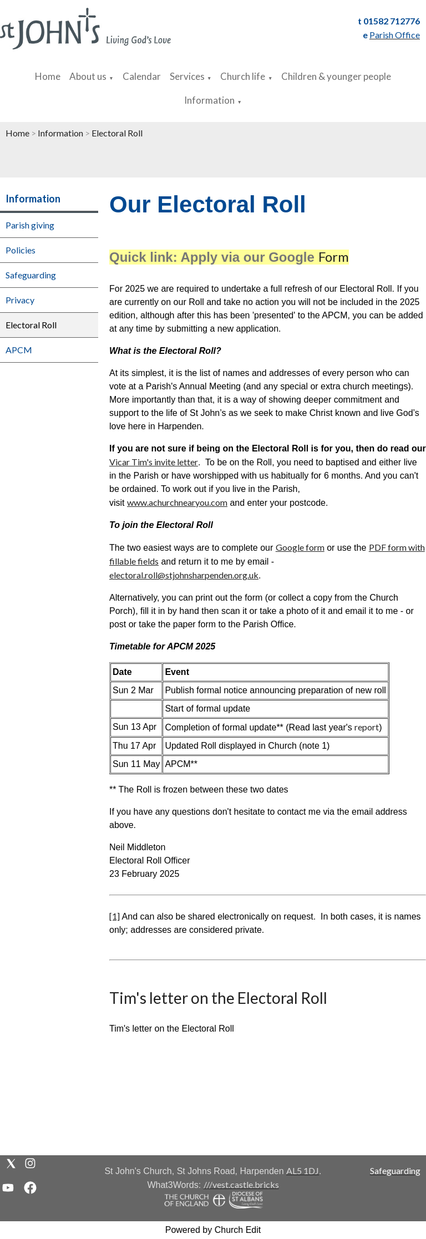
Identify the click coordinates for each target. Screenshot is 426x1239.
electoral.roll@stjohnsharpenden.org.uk (183, 575)
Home (47, 76)
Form (333, 256)
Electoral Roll (117, 133)
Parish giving (30, 225)
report (366, 727)
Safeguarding (31, 275)
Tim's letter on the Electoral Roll (218, 997)
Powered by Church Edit (213, 1230)
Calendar (142, 76)
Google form (300, 547)
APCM (19, 349)
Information (209, 100)
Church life (242, 76)
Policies (21, 250)
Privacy (20, 299)
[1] (114, 916)
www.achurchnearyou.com (177, 502)
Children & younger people (336, 76)
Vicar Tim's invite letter (153, 461)
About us (87, 76)
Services (187, 76)
